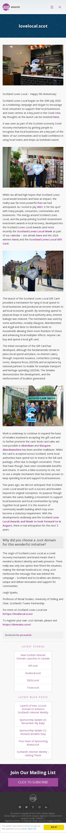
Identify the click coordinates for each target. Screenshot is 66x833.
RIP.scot (33, 665)
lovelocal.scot (33, 673)
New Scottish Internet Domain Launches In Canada (33, 656)
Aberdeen (27, 445)
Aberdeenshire (12, 449)
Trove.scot (33, 687)
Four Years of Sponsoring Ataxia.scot (33, 742)
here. (56, 117)
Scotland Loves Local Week (34, 231)
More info (32, 829)
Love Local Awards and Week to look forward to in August (32, 521)
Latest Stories (33, 646)
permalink (26, 635)
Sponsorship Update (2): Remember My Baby (33, 721)
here (39, 235)
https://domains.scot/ (17, 624)
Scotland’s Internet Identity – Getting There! (33, 753)
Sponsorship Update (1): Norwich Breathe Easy (33, 732)
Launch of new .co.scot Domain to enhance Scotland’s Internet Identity (33, 709)
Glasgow (45, 445)
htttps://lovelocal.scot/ (18, 614)
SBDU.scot (33, 680)
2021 (40, 207)
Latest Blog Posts (33, 697)
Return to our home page (11, 7)
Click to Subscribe (33, 782)
